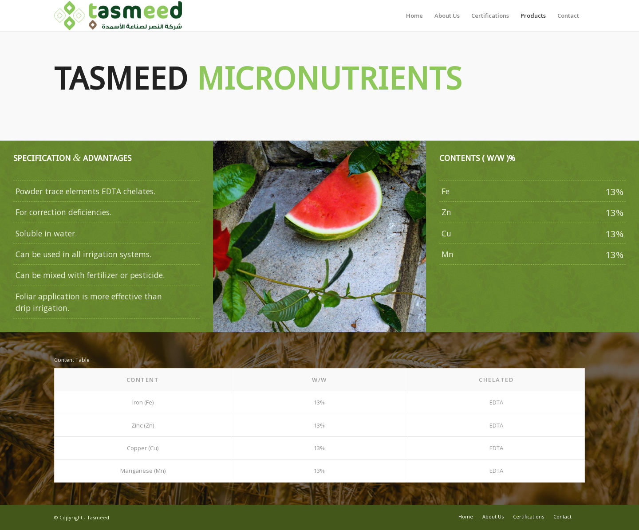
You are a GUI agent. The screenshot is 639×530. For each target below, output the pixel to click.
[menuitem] (414, 15)
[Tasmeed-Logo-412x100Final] (118, 15)
